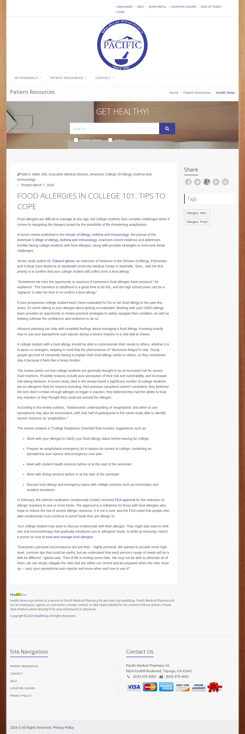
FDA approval (125, 500)
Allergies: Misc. (197, 213)
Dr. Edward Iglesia (60, 261)
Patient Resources (67, 78)
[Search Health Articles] (114, 128)
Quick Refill (158, 6)
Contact (102, 78)
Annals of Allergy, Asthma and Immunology (97, 235)
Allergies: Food (197, 222)
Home (173, 93)
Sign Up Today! (211, 6)
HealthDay (42, 616)
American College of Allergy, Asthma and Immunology (57, 240)
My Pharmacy (26, 78)
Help (140, 6)
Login (120, 12)
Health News (87, 139)
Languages (124, 6)
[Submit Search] (167, 128)
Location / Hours (183, 6)
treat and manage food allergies (69, 537)
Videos (117, 139)
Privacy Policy (21, 695)
